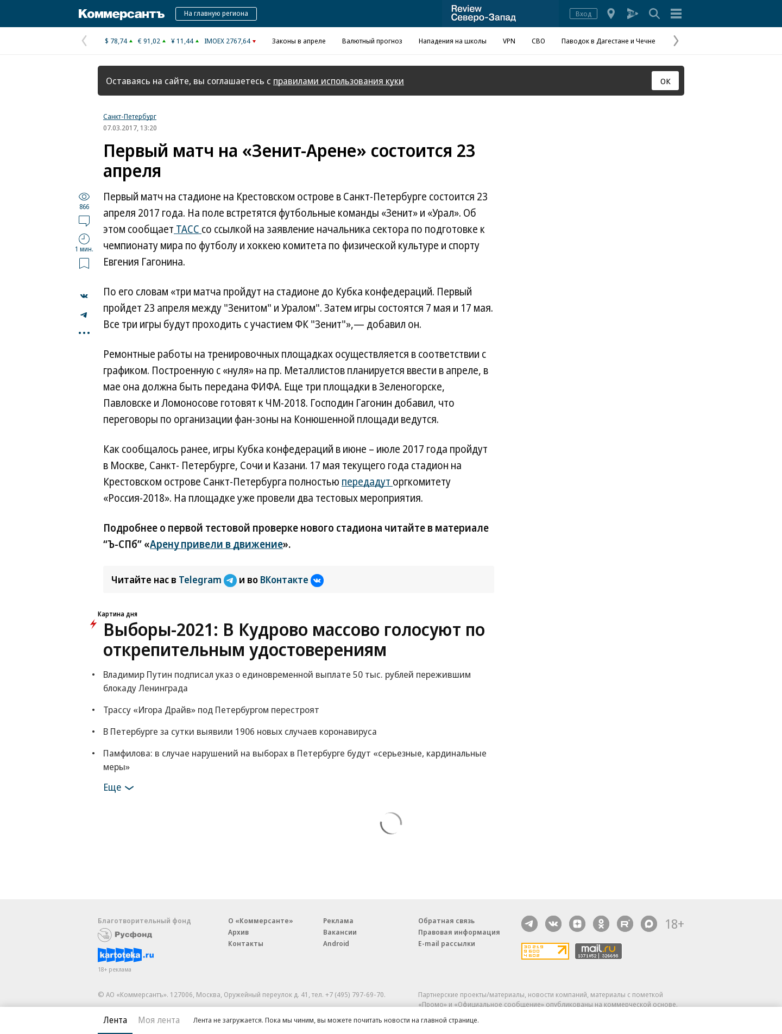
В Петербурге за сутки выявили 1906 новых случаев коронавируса (240, 731)
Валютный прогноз (372, 41)
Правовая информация (459, 932)
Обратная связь (446, 920)
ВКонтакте (292, 579)
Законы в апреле (299, 41)
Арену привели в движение (216, 544)
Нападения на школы (453, 41)
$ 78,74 (116, 41)
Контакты (245, 943)
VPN (509, 41)
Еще (120, 788)
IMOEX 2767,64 (227, 41)
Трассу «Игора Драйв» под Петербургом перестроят (211, 709)
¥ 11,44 (182, 41)
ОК (665, 80)
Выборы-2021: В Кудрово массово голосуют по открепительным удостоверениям (294, 639)
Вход (583, 13)
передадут (367, 482)
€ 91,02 (149, 41)
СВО (538, 41)
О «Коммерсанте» (260, 920)
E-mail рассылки (446, 943)
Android (336, 943)
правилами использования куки (338, 80)
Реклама (338, 920)
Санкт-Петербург (129, 116)
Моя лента (159, 1020)
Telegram (209, 579)
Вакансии (340, 932)
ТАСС (187, 229)
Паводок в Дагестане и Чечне (608, 41)
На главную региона (216, 13)
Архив (238, 932)
